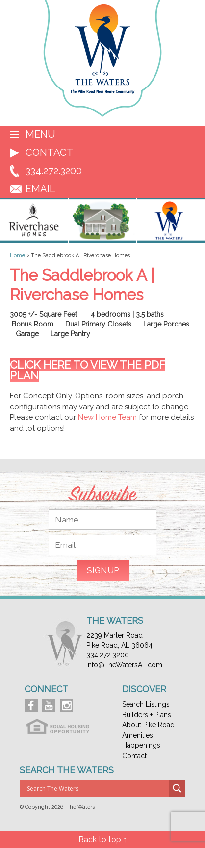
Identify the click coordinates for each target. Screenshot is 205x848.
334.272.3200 (54, 170)
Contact (50, 152)
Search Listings (146, 704)
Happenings (141, 745)
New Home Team (107, 417)
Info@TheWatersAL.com (124, 665)
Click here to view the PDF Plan (87, 370)
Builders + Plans (146, 714)
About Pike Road (148, 725)
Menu (40, 134)
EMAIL (40, 189)
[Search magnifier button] (177, 788)
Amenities (137, 735)
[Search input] (96, 788)
